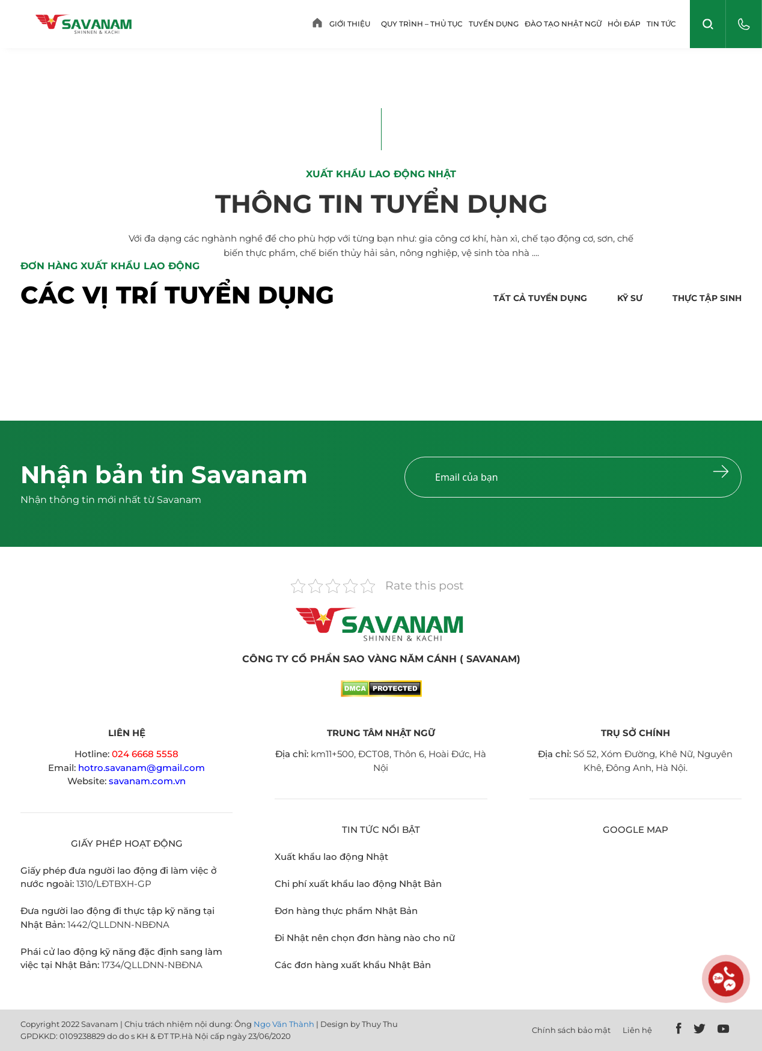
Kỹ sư (629, 298)
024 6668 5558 (145, 754)
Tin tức (661, 23)
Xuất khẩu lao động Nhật (331, 856)
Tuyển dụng (494, 23)
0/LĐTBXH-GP (119, 883)
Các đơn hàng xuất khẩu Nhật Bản (353, 964)
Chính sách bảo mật (571, 1030)
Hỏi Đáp (624, 23)
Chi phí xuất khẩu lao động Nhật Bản (358, 883)
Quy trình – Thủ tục (422, 23)
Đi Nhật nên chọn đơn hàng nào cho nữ (365, 937)
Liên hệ (637, 1030)
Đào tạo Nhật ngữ (563, 23)
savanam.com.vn (147, 781)
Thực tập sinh (707, 298)
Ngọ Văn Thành (284, 1024)
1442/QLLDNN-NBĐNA (118, 924)
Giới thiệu (349, 23)
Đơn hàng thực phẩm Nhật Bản (346, 910)
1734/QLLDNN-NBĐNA (152, 964)
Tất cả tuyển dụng (540, 298)
